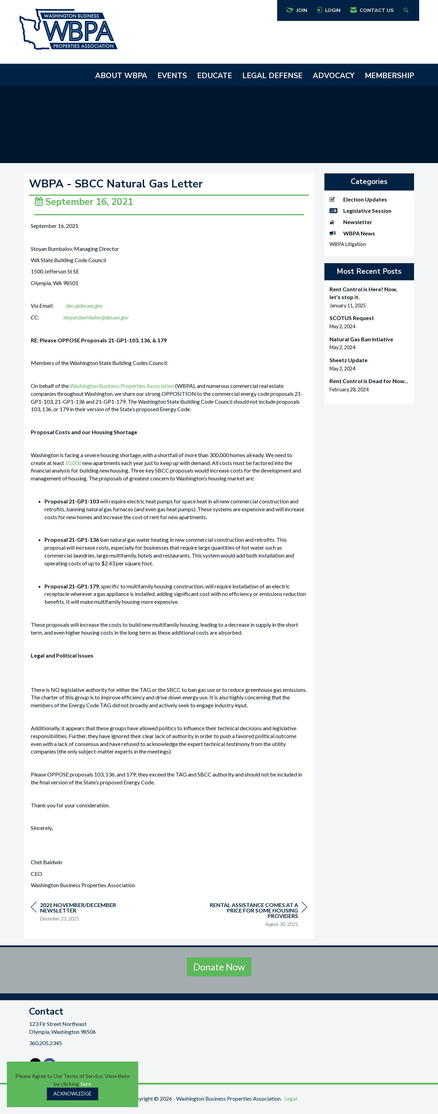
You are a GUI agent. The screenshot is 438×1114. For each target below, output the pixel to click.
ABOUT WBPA (121, 76)
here (86, 1083)
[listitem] (369, 297)
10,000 (73, 466)
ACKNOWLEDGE (72, 1094)
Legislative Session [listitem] (360, 210)
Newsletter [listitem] (351, 222)
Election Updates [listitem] (358, 199)
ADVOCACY (334, 76)
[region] (256, 919)
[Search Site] (406, 10)
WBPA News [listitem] (352, 233)
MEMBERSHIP (389, 76)
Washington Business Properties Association (122, 389)
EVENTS (172, 76)
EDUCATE (214, 76)
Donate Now (219, 970)
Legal (290, 1102)
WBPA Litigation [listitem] (348, 244)
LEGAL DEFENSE (272, 76)
